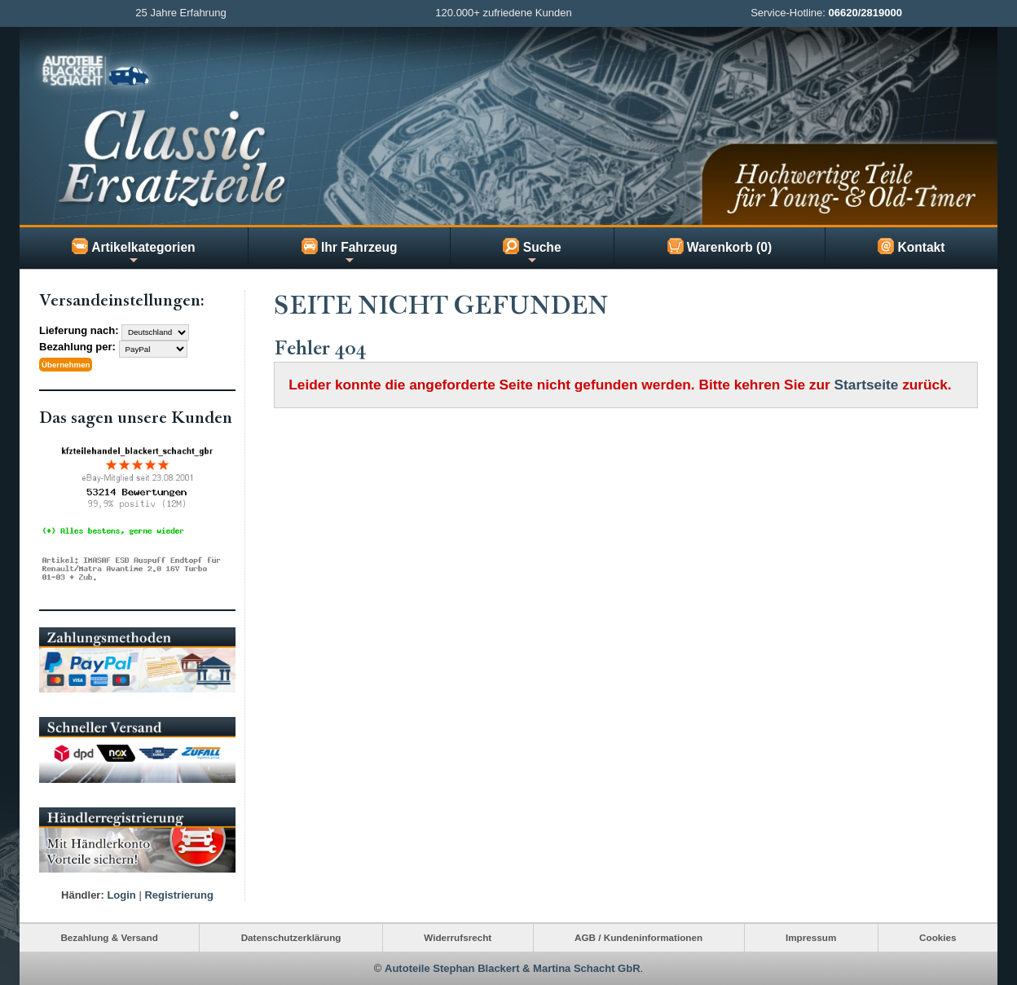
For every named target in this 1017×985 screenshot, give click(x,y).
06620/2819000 (865, 13)
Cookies (937, 937)
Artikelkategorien (133, 252)
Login (121, 895)
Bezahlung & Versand (109, 937)
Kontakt (911, 246)
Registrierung (179, 895)
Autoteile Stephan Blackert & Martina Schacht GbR (513, 968)
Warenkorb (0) (720, 246)
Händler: (82, 895)
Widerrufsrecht (457, 937)
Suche (532, 252)
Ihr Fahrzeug (350, 252)
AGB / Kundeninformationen (638, 937)
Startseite (866, 384)
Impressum (811, 937)
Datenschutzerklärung (291, 937)
